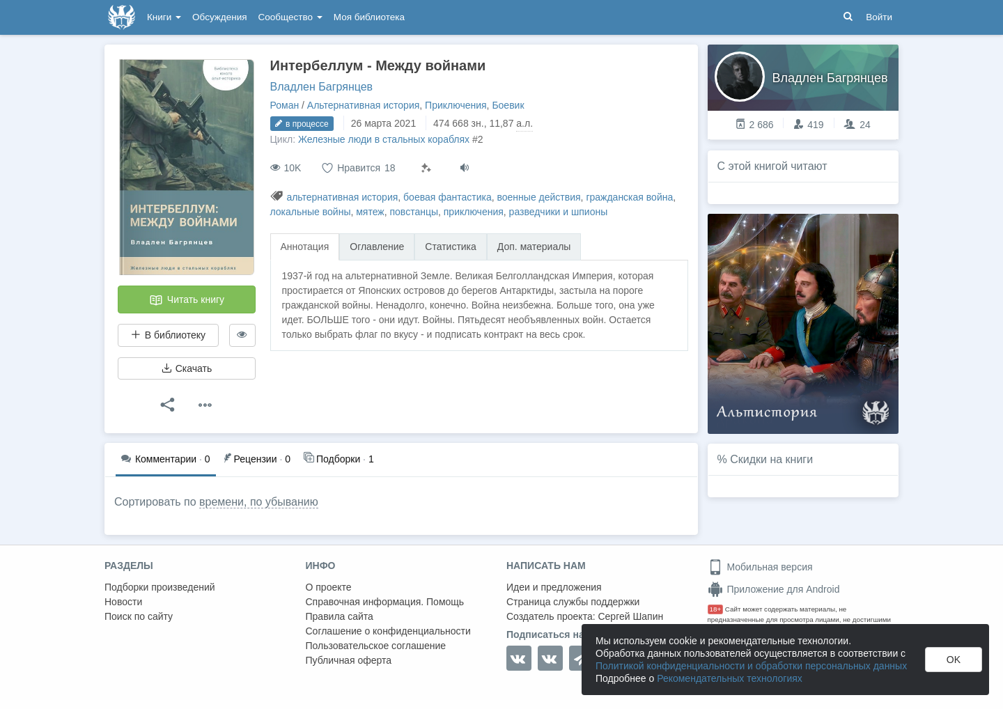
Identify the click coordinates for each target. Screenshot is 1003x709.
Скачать (187, 368)
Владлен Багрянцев (321, 87)
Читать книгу (186, 300)
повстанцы (413, 211)
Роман (285, 105)
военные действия (539, 197)
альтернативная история (342, 197)
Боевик (508, 105)
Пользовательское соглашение (376, 645)
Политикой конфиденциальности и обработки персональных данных (751, 665)
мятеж (370, 211)
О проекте (329, 587)
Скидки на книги (771, 459)
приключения (474, 211)
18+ (716, 609)
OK (954, 659)
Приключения (456, 105)
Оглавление (377, 246)
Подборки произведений (159, 587)
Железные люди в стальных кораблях (383, 139)
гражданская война (629, 197)
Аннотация (305, 246)
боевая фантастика (447, 197)
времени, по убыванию (258, 502)
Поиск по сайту (138, 616)
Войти (879, 17)
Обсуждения (219, 17)
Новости (123, 601)
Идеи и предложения (554, 587)
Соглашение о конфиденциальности (388, 631)
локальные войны (310, 211)
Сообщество (290, 17)
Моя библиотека (369, 17)
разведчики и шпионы (558, 211)
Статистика (450, 246)
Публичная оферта (349, 660)
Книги (164, 17)
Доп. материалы (534, 246)
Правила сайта (339, 616)
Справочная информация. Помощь (385, 601)
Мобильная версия (760, 567)
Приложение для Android (774, 589)
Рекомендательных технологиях (729, 678)
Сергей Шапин (630, 616)
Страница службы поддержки (572, 601)
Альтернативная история (363, 105)
